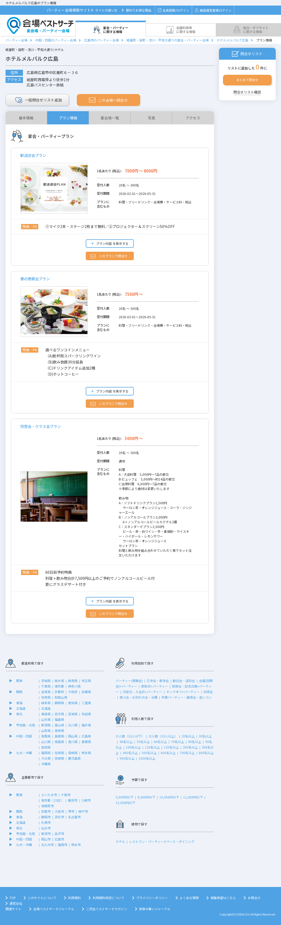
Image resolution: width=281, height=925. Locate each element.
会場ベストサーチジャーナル (53, 909)
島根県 (59, 736)
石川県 (73, 725)
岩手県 (59, 714)
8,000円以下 (146, 797)
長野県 (59, 730)
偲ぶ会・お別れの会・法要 (139, 697)
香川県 (73, 741)
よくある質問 (189, 897)
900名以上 (127, 758)
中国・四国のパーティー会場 (55, 40)
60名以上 (160, 741)
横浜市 (72, 800)
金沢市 (59, 833)
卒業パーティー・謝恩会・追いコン (186, 697)
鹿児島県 (74, 758)
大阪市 (59, 811)
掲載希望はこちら (223, 897)
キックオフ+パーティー (182, 691)
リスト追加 (38, 100)
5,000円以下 (125, 797)
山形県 (46, 719)
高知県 (46, 747)
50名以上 (143, 741)
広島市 (59, 839)
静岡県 (59, 702)
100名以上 (133, 747)
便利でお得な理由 (138, 10)
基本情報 (26, 117)
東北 (19, 714)
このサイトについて (42, 897)
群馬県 (73, 680)
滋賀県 (46, 691)
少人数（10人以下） (130, 736)
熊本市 (76, 844)
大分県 (46, 758)
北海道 (21, 708)
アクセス (193, 117)
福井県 (86, 725)
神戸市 (83, 811)
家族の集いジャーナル (154, 909)
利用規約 (74, 897)
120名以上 (152, 747)
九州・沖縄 (24, 752)
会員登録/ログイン (173, 10)
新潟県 (46, 725)
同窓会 (208, 691)
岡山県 (73, 736)
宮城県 (73, 714)
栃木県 (59, 680)
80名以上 (194, 741)
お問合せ (254, 897)
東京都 (59, 686)
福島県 (59, 719)
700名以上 (187, 752)
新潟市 (46, 833)
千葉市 (65, 794)
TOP (12, 897)
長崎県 (73, 752)
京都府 (59, 691)
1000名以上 (147, 758)
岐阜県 (46, 702)
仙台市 (46, 828)
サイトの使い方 (106, 10)
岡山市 (46, 839)
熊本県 (86, 752)
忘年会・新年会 (158, 680)
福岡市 (62, 844)
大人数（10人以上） (163, 736)
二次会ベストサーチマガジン (106, 909)
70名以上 (177, 741)
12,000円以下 (193, 797)
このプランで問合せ (109, 256)
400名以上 (130, 752)
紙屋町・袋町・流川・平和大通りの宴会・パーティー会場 (168, 40)
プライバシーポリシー (152, 897)
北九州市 (47, 844)
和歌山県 (61, 697)
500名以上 (149, 752)
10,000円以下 (169, 797)
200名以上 (190, 747)
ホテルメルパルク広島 (232, 40)
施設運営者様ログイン (213, 10)
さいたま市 (49, 794)
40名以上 (126, 741)
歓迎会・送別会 (184, 680)
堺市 (71, 811)
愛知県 (73, 702)
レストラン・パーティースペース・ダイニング (161, 841)
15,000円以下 (125, 802)
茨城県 (46, 680)
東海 (19, 702)
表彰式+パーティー (154, 686)
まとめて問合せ (247, 79)
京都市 (46, 811)
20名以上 (188, 736)
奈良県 (46, 697)
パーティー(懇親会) (129, 680)
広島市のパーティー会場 (101, 40)
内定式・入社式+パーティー (142, 691)
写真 (151, 117)
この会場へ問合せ (108, 100)
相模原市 (47, 805)
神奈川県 (74, 686)
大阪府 (73, 691)
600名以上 (168, 752)
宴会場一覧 (110, 117)
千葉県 (46, 686)
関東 (19, 680)
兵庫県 (86, 691)
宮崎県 (59, 758)
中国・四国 (24, 736)
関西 (19, 691)
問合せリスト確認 (247, 92)
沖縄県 (46, 764)
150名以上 (171, 747)
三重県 (86, 702)
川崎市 (86, 800)
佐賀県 (59, 752)
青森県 (46, 714)
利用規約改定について (108, 897)
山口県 (46, 741)
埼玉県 (86, 680)
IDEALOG (243, 914)
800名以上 (206, 752)
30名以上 (205, 736)
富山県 (59, 725)
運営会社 (15, 903)
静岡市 (46, 817)
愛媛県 (86, 741)
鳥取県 (46, 736)
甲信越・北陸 (25, 725)
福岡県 (46, 752)
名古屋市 (74, 817)
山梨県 (46, 730)
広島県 (86, 736)
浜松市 (59, 817)
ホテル (120, 841)
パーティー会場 (16, 40)
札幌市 (46, 822)
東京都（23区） (52, 800)
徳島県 (59, 741)
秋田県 (86, 714)
